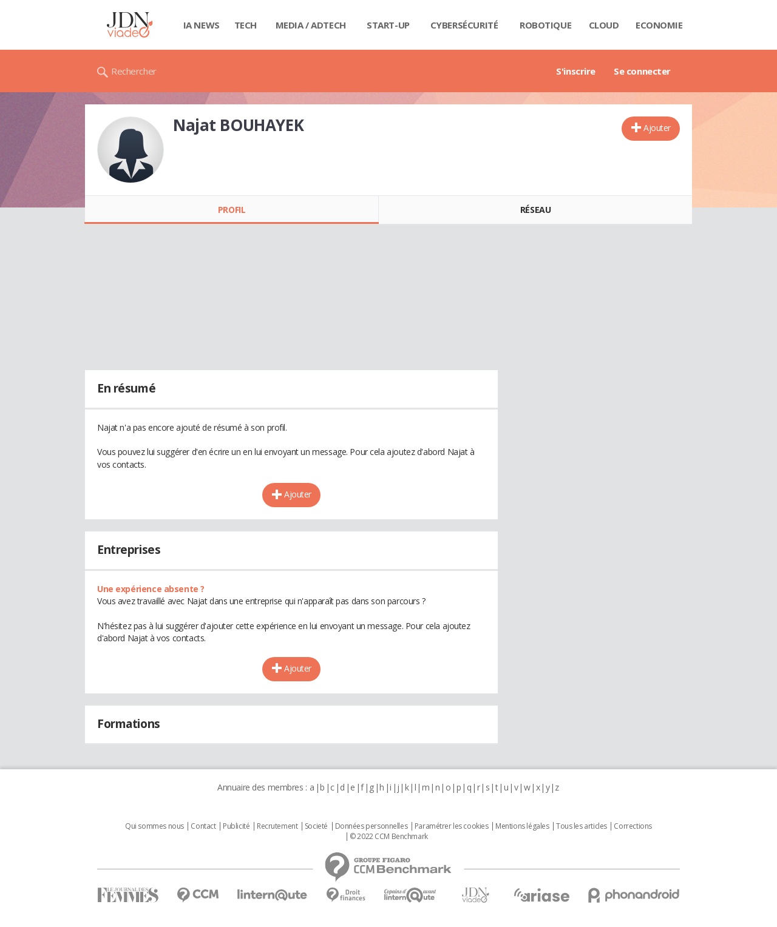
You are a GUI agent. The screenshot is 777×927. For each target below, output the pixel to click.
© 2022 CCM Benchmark (389, 836)
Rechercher (134, 71)
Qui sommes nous (154, 826)
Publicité (236, 826)
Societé (316, 826)
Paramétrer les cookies (452, 826)
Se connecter (642, 71)
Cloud (604, 25)
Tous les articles (581, 826)
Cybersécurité (464, 25)
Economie (659, 25)
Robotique (545, 25)
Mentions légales (522, 826)
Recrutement (277, 826)
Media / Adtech (311, 25)
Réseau (535, 209)
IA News (201, 25)
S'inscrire (575, 71)
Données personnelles (371, 826)
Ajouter (657, 127)
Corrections (632, 826)
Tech (245, 25)
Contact (203, 826)
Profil (231, 209)
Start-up (388, 25)
